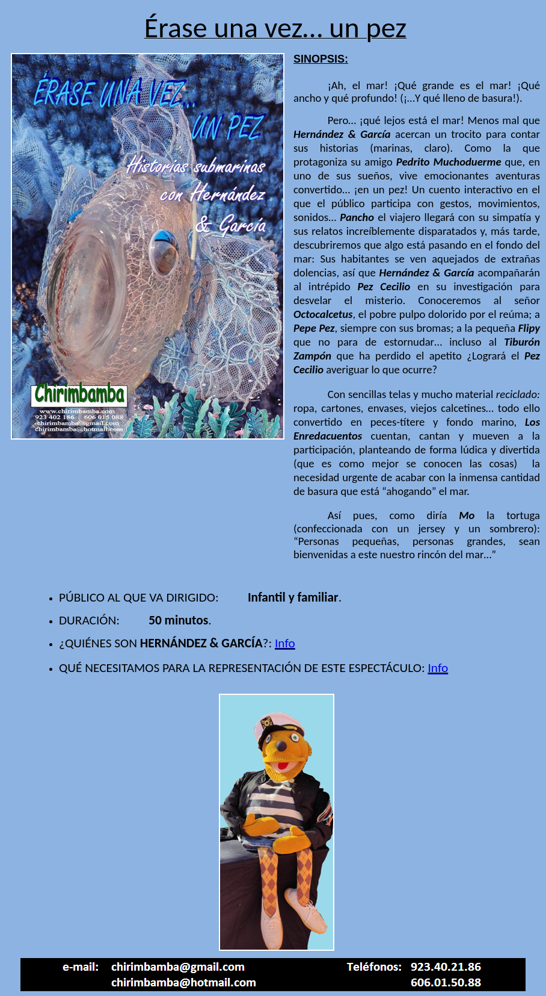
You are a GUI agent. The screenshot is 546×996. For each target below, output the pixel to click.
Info (285, 643)
